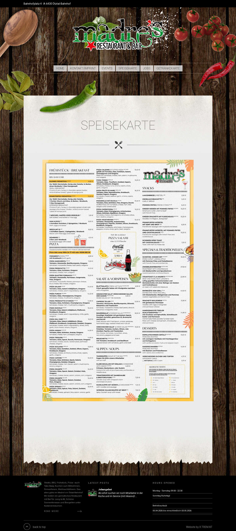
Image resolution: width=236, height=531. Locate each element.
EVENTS (107, 67)
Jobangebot (105, 487)
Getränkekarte (168, 67)
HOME (60, 67)
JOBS (147, 67)
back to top (39, 524)
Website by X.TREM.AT (199, 524)
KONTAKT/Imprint (83, 67)
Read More (51, 509)
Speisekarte (128, 67)
